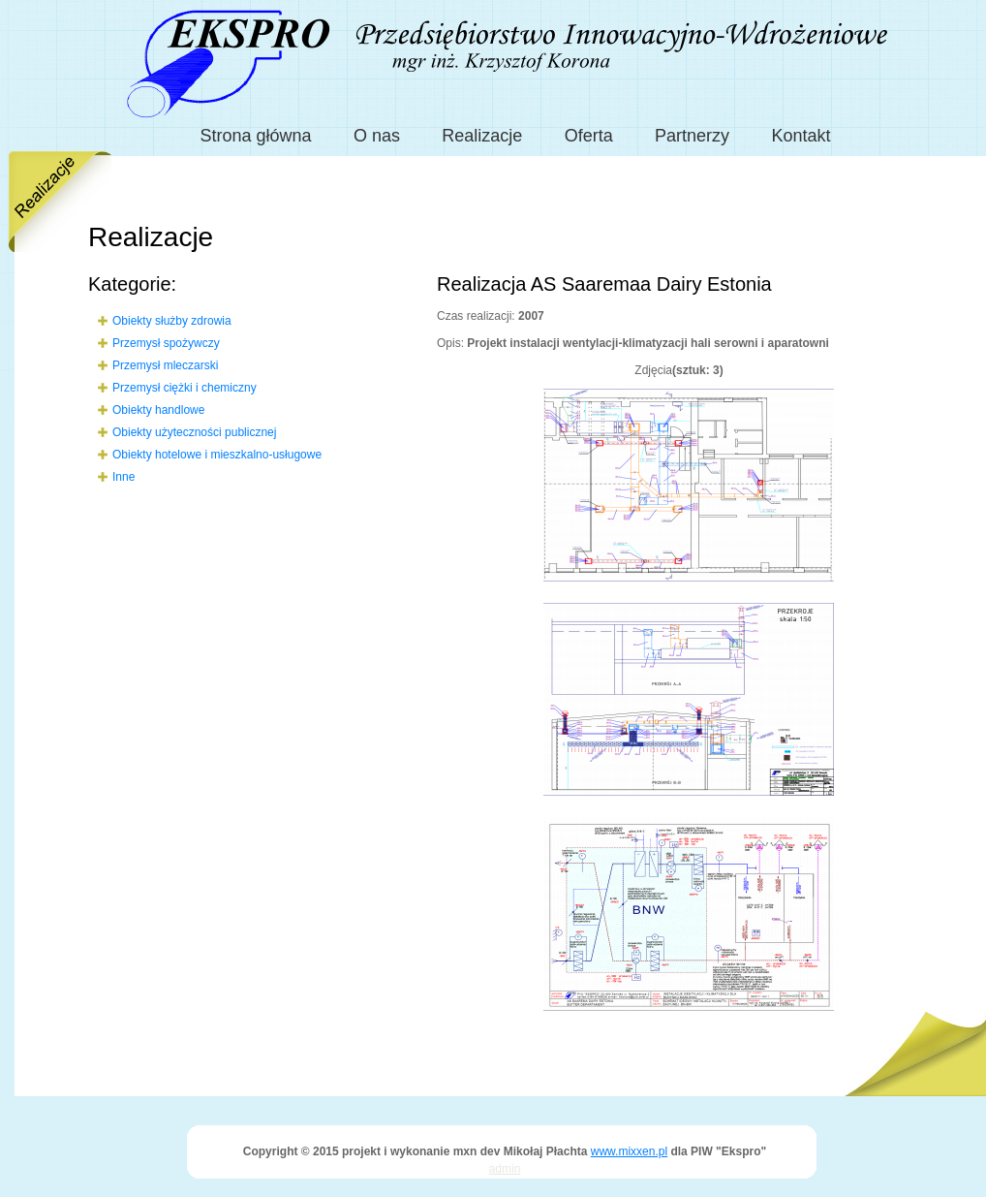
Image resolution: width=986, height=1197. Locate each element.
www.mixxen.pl (629, 1151)
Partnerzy (692, 135)
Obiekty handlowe (158, 410)
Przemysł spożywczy (166, 343)
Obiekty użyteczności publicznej (194, 432)
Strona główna (256, 135)
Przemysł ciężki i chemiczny (184, 387)
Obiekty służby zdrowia (171, 321)
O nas (377, 135)
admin (505, 1169)
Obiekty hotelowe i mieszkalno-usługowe (217, 454)
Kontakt (800, 135)
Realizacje (482, 135)
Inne (123, 477)
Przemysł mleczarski (165, 365)
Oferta (589, 135)
